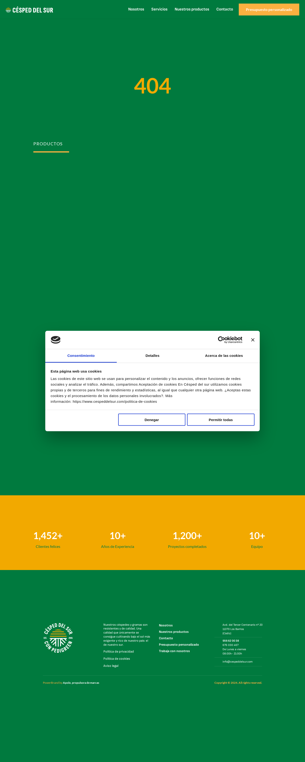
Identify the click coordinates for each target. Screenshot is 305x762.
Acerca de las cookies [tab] (224, 356)
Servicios (159, 9)
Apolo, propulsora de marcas (81, 682)
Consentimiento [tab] (81, 356)
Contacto (224, 9)
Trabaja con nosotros (174, 651)
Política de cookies (116, 659)
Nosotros (136, 9)
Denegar (152, 420)
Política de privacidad (118, 651)
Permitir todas (221, 420)
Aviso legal (110, 666)
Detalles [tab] (152, 356)
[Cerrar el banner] (252, 340)
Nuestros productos (192, 9)
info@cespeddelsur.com (238, 662)
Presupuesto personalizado (179, 645)
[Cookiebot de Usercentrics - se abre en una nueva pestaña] (221, 340)
